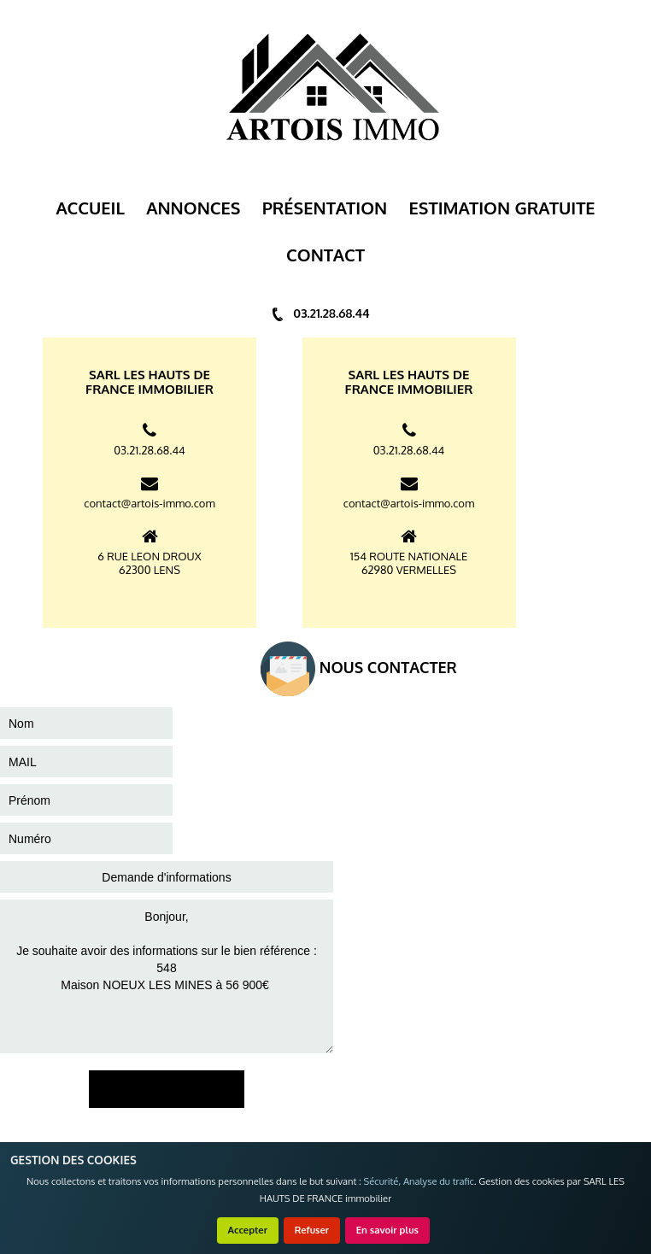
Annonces (193, 207)
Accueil (90, 207)
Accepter (248, 1229)
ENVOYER (166, 1088)
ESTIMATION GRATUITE (502, 207)
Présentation (325, 207)
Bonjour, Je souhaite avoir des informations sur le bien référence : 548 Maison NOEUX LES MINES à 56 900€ (166, 976)
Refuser (312, 1229)
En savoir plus (387, 1229)
